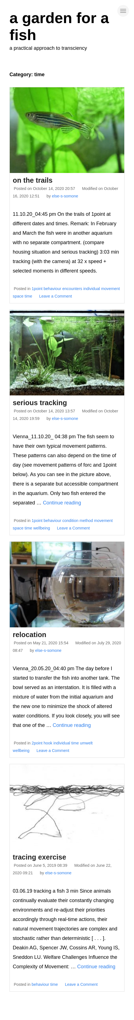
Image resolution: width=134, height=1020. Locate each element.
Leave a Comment (55, 296)
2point (36, 743)
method (86, 520)
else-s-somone (65, 196)
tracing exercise (39, 857)
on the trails (33, 180)
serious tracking (40, 403)
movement (110, 288)
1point (36, 288)
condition (70, 520)
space (18, 296)
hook (48, 743)
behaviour (52, 288)
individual (91, 288)
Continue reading (62, 503)
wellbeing (41, 528)
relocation (29, 634)
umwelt (86, 743)
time (28, 296)
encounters (72, 288)
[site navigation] (123, 11)
